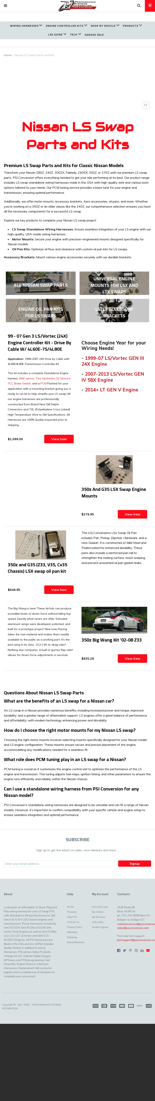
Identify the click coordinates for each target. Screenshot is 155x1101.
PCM (43, 383)
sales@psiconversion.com (133, 927)
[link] (41, 283)
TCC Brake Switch (19, 383)
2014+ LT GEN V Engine (111, 390)
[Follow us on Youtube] (148, 950)
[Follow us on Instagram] (136, 950)
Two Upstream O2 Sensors (53, 378)
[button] (5, 6)
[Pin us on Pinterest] (130, 950)
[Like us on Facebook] (118, 950)
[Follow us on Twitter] (124, 950)
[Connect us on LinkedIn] (142, 950)
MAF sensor (26, 378)
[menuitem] (26, 25)
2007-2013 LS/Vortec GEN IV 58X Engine (112, 377)
